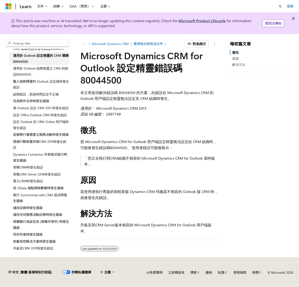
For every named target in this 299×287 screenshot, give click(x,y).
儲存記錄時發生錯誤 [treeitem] (28, 208)
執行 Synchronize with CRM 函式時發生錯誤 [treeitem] (40, 198)
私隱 (221, 272)
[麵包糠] (84, 44)
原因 (235, 58)
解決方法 (238, 64)
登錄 (290, 6)
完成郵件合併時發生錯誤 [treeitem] (31, 101)
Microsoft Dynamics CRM (110, 44)
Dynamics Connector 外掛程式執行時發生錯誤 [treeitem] (40, 157)
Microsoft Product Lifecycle (202, 20)
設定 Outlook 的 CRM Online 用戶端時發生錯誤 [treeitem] (41, 124)
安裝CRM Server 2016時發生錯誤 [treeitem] (37, 174)
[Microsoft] (9, 6)
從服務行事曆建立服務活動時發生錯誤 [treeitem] (41, 134)
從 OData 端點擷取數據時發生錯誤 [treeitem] (38, 188)
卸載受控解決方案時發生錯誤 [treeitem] (34, 241)
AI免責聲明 (154, 272)
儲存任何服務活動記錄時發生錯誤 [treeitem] (37, 214)
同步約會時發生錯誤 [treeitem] (28, 234)
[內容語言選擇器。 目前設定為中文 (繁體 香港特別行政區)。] (30, 272)
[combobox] (37, 43)
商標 (255, 272)
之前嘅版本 (176, 272)
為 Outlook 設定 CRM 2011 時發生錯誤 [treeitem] (41, 108)
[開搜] (280, 6)
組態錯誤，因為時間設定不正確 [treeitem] (36, 94)
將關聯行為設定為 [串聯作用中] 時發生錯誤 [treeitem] (41, 224)
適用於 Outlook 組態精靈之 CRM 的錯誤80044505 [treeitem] (40, 71)
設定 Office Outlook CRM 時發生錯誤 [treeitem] (40, 115)
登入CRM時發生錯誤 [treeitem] (28, 181)
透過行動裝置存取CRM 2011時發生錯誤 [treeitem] (39, 144)
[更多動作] (214, 44)
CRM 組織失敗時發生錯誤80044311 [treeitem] (38, 48)
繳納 (209, 272)
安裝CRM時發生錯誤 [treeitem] (28, 167)
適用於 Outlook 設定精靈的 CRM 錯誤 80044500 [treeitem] (41, 58)
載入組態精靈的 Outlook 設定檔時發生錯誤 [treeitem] (41, 84)
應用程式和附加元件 (148, 44)
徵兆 (235, 52)
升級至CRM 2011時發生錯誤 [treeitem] (33, 248)
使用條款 (239, 272)
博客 (193, 272)
